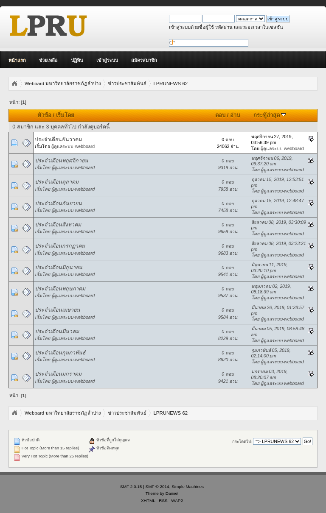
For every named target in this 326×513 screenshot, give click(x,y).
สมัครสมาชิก (144, 60)
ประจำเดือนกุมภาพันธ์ (60, 353)
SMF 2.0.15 (131, 486)
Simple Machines (187, 486)
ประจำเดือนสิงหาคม (58, 225)
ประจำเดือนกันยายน (58, 203)
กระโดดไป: (242, 441)
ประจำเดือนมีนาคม (57, 332)
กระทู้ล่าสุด (270, 115)
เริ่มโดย (65, 115)
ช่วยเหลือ (48, 60)
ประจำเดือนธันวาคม (58, 139)
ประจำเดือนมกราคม (58, 374)
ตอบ (220, 115)
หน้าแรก (17, 60)
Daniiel (172, 493)
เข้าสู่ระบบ (107, 60)
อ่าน (235, 115)
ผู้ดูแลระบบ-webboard (73, 146)
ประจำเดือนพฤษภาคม (60, 289)
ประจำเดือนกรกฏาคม (60, 246)
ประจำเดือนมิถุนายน (58, 267)
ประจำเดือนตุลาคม (57, 182)
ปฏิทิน (77, 60)
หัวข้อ (44, 115)
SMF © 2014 (157, 486)
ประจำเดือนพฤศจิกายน (61, 161)
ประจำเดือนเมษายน (57, 310)
